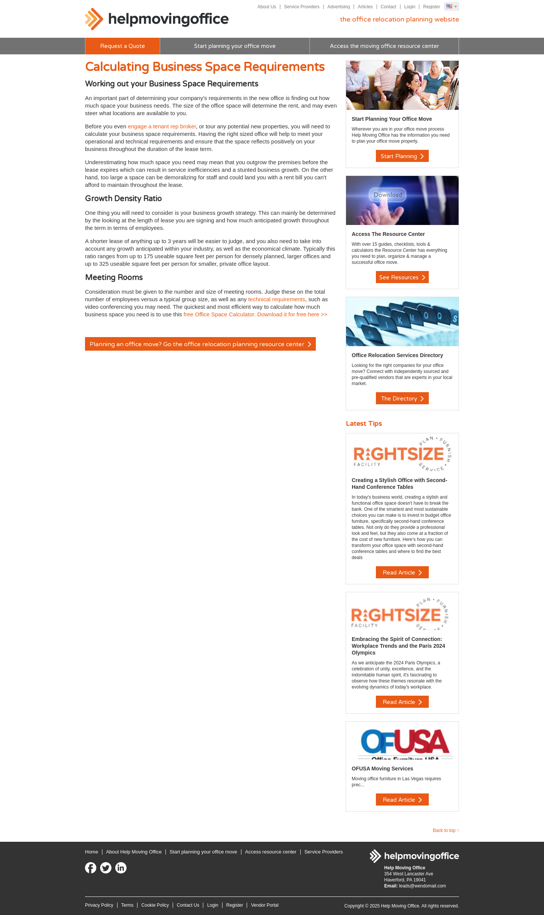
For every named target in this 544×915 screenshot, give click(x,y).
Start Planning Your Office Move (392, 119)
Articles (365, 6)
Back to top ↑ (446, 830)
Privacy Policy (99, 905)
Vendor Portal (264, 905)
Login (409, 6)
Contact (388, 6)
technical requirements (276, 299)
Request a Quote (122, 46)
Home (91, 852)
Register (431, 6)
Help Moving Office (157, 19)
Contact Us (188, 905)
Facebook (90, 867)
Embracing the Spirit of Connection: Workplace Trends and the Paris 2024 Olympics (398, 646)
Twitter (105, 867)
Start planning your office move (235, 46)
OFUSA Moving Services (382, 769)
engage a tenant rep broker (162, 126)
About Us (266, 6)
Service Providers (302, 6)
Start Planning (402, 156)
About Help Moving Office (134, 852)
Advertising (339, 6)
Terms (127, 905)
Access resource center (271, 852)
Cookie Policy (155, 905)
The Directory (402, 398)
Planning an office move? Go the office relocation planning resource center (200, 344)
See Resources (402, 277)
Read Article (402, 572)
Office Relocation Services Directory (397, 355)
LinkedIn (121, 867)
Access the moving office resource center (384, 46)
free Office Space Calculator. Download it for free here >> (256, 314)
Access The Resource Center (388, 234)
